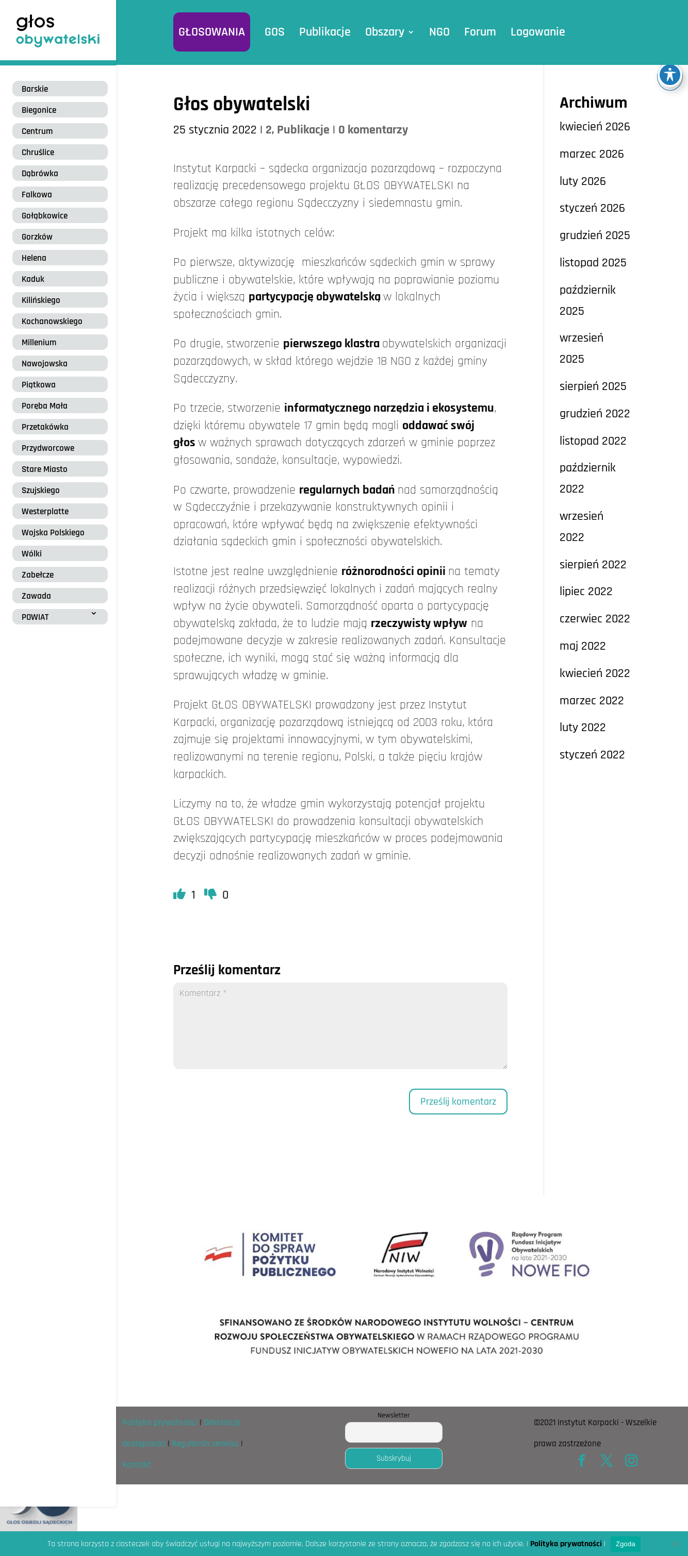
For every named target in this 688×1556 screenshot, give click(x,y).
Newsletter (394, 1415)
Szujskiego (41, 490)
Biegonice (39, 110)
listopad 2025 (593, 262)
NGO (439, 32)
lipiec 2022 (586, 591)
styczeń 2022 (592, 755)
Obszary (384, 32)
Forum (480, 32)
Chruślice (38, 152)
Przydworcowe (48, 448)
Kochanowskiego (52, 321)
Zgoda (625, 1544)
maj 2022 (583, 646)
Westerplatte (45, 511)
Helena (34, 258)
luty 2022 (583, 727)
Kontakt (136, 1464)
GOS (275, 32)
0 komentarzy (373, 130)
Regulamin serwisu (205, 1443)
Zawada (36, 596)
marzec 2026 (592, 154)
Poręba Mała (45, 406)
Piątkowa (39, 385)
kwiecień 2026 (595, 126)
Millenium (39, 342)
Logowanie (538, 32)
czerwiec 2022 (595, 619)
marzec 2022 (592, 700)
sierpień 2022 (593, 564)
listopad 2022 (593, 441)
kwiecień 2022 (595, 673)
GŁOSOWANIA (211, 32)
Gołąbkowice (45, 216)
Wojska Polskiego (53, 532)
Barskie (35, 89)
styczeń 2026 (592, 208)
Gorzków (37, 237)
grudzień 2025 (595, 235)
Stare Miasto (45, 469)
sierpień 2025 (593, 386)
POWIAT (35, 617)
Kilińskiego (41, 300)
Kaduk (33, 279)
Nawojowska (45, 363)
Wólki (32, 554)
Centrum (37, 131)
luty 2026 (583, 181)
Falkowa (37, 194)
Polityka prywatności (160, 1422)
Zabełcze (38, 575)
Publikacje (325, 32)
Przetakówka (45, 427)
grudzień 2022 (595, 413)
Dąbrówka (40, 173)
